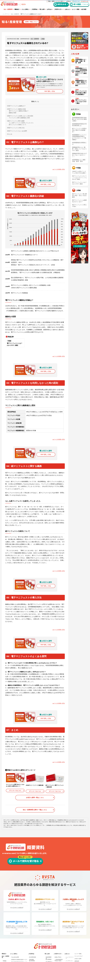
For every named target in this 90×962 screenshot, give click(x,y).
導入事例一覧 (49, 960)
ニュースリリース (70, 952)
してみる (78, 5)
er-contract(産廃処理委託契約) (16, 960)
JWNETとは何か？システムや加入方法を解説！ (79, 170)
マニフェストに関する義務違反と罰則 (19, 117)
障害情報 (68, 958)
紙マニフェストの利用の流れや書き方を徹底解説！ (81, 92)
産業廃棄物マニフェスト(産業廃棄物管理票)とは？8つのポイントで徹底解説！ (81, 71)
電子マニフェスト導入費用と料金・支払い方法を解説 (79, 192)
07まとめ (9, 134)
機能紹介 (17, 10)
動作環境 (57, 960)
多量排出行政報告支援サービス (19, 954)
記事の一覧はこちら (31, 21)
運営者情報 (77, 960)
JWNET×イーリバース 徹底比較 (34, 785)
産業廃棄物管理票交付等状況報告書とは (79, 124)
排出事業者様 (32, 952)
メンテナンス (69, 955)
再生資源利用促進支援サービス (19, 956)
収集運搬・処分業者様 (32, 955)
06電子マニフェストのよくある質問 (17, 131)
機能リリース (69, 960)
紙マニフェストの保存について (17, 124)
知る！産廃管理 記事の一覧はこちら (35, 809)
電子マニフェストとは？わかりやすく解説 (14, 344)
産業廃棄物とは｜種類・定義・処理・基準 (81, 60)
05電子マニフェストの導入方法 (15, 127)
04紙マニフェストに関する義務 (15, 121)
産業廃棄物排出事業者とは (79, 143)
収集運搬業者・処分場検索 (48, 953)
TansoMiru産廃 (15, 952)
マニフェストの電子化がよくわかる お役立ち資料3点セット (15, 785)
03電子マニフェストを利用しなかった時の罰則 (20, 116)
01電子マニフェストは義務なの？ (16, 106)
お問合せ (68, 1)
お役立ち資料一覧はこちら (35, 797)
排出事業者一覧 (49, 957)
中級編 (9, 340)
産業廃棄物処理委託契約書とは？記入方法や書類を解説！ (79, 119)
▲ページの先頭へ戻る (59, 169)
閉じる (36, 101)
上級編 (42, 38)
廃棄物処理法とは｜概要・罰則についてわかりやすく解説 (81, 82)
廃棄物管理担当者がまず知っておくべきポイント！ (79, 155)
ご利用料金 (34, 10)
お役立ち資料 (78, 953)
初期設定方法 (58, 958)
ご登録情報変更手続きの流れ (59, 955)
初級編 (4, 955)
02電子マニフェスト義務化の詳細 (16, 109)
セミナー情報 (75, 10)
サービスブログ (79, 951)
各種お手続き (58, 952)
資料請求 (77, 955)
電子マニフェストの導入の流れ (79, 202)
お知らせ (67, 10)
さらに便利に (25, 10)
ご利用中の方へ (58, 10)
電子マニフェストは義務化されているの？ (79, 197)
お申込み (49, 10)
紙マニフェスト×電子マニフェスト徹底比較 (55, 786)
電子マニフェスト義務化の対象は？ (19, 111)
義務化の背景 (12, 112)
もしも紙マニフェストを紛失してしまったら (21, 122)
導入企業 (42, 10)
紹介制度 (83, 10)
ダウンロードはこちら (15, 790)
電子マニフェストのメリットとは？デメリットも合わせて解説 (79, 176)
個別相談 (77, 958)
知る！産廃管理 (8, 10)
